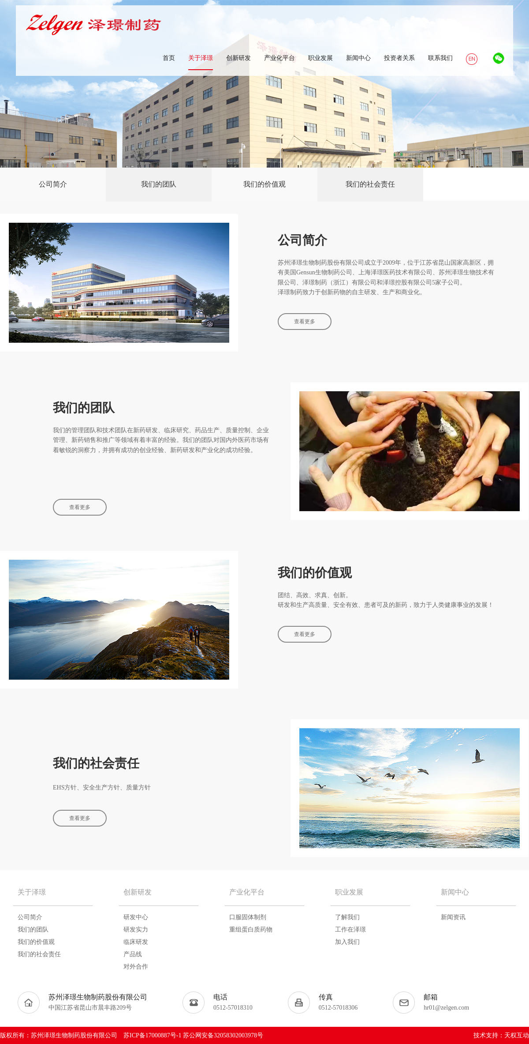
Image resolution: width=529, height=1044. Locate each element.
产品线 (132, 954)
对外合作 (135, 966)
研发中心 (135, 917)
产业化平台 (246, 892)
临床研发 (135, 942)
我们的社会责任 (370, 184)
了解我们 (347, 917)
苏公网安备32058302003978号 (223, 1035)
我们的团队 (158, 184)
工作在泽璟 (350, 929)
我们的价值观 (264, 184)
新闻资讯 (453, 917)
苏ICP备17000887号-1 (152, 1035)
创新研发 (137, 892)
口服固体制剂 (247, 917)
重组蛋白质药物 (250, 929)
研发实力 (135, 929)
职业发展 (349, 892)
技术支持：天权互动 (501, 1035)
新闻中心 (455, 892)
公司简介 (53, 184)
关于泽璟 (32, 892)
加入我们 (347, 942)
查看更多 (304, 321)
